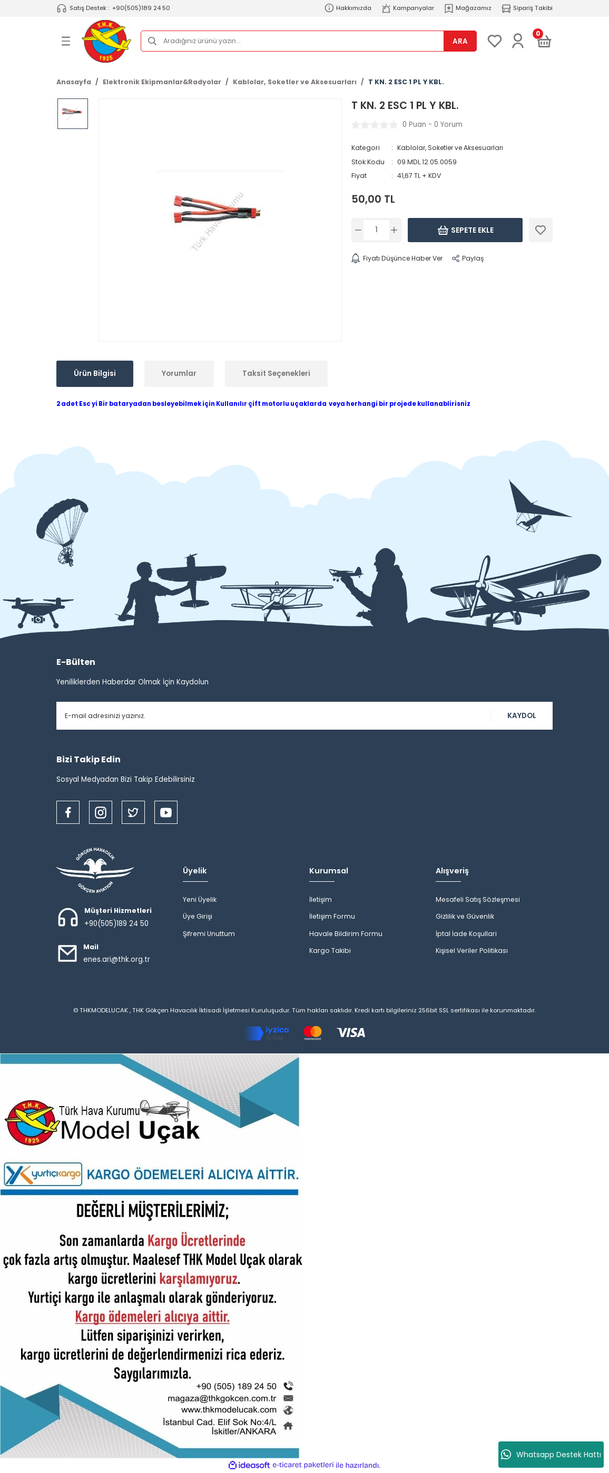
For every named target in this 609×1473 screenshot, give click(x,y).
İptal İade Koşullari (466, 933)
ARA (460, 41)
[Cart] (544, 41)
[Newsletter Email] (304, 716)
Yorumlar (179, 374)
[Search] (309, 41)
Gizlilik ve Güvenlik (465, 916)
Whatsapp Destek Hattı (551, 1454)
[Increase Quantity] (394, 230)
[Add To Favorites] (541, 230)
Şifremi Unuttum (209, 933)
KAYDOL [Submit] (521, 716)
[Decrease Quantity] (358, 230)
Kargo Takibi (330, 950)
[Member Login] (517, 41)
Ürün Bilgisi (95, 374)
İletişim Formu (332, 916)
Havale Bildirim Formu (345, 933)
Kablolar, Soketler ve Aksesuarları (452, 147)
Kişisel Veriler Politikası (472, 950)
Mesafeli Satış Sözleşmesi (478, 899)
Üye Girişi (197, 916)
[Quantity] (376, 230)
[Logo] (106, 41)
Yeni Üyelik (200, 899)
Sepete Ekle (465, 230)
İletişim (320, 899)
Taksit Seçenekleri (276, 374)
